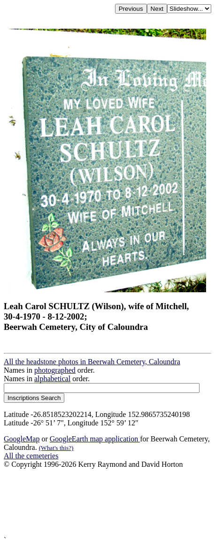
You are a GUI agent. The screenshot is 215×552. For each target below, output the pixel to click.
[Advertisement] (107, 502)
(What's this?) (56, 447)
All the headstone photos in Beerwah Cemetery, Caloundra (92, 362)
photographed (55, 370)
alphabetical (52, 379)
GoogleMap (21, 439)
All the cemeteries (31, 456)
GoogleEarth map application (95, 439)
